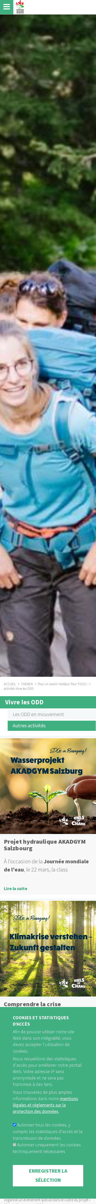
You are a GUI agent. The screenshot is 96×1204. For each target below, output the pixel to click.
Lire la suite (15, 889)
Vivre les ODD (24, 702)
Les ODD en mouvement (38, 714)
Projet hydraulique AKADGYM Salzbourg (45, 845)
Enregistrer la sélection (48, 1190)
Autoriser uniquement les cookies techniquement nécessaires (47, 1162)
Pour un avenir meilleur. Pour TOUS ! (62, 684)
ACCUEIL (10, 684)
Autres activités (29, 725)
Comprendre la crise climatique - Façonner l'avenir (46, 1007)
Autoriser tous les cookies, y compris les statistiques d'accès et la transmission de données (47, 1146)
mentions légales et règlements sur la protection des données (45, 1118)
